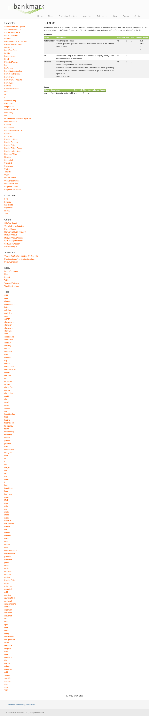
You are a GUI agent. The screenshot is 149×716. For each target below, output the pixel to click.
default (7, 373)
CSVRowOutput (10, 223)
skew (6, 622)
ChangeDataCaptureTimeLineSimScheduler (21, 256)
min (5, 509)
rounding (7, 595)
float (6, 417)
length (6, 479)
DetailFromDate (10, 50)
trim (5, 660)
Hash (6, 92)
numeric (7, 536)
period (6, 562)
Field (6, 274)
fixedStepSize (9, 414)
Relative (7, 157)
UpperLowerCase (11, 184)
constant (7, 343)
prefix (6, 568)
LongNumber (9, 107)
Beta (6, 199)
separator (8, 610)
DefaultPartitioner (11, 271)
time (6, 654)
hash (6, 447)
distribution (8, 393)
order (6, 542)
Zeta (6, 214)
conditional (8, 340)
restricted (7, 589)
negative (7, 521)
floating (7, 420)
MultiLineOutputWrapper (13, 238)
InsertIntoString (10, 101)
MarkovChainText (11, 110)
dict (5, 378)
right (6, 592)
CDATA (7, 319)
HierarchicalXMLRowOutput (15, 232)
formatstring (9, 432)
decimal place (9, 367)
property (7, 574)
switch (6, 642)
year (6, 690)
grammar (7, 444)
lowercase (8, 494)
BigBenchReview (11, 35)
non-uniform (9, 524)
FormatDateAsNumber (13, 71)
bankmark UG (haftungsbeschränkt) (26, 9)
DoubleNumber (10, 56)
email (6, 402)
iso (5, 470)
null (5, 530)
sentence (7, 607)
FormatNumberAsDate (13, 80)
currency (7, 346)
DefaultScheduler (11, 262)
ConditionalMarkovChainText (15, 41)
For (5, 65)
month (6, 515)
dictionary (8, 381)
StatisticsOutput (10, 247)
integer (7, 467)
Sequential (8, 160)
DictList (7, 53)
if (4, 461)
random (7, 577)
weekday (7, 681)
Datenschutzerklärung (16, 705)
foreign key (8, 426)
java (6, 473)
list (5, 482)
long (6, 491)
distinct (7, 390)
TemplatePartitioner (11, 283)
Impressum (30, 705)
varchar (7, 675)
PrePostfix (8, 133)
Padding (7, 124)
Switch (6, 169)
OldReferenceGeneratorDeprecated (18, 118)
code (6, 334)
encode (7, 408)
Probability (8, 136)
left (5, 476)
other (6, 548)
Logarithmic (8, 208)
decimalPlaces (10, 369)
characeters (9, 322)
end (5, 411)
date (6, 355)
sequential (8, 616)
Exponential (9, 205)
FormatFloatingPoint (12, 74)
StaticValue (8, 166)
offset (6, 539)
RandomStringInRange (13, 148)
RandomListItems (11, 139)
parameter (8, 559)
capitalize (8, 313)
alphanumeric (9, 304)
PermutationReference (13, 130)
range (6, 583)
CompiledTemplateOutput (14, 226)
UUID (6, 175)
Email (6, 59)
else (6, 399)
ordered (7, 545)
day (5, 361)
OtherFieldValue (10, 121)
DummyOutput (10, 229)
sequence (8, 613)
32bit (6, 295)
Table (6, 280)
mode (6, 512)
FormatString (9, 83)
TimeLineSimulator (11, 286)
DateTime (8, 47)
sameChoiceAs (10, 604)
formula (7, 438)
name (6, 518)
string (6, 634)
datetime (7, 358)
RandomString (10, 145)
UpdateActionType (11, 181)
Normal (7, 211)
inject (6, 465)
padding (7, 556)
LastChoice (8, 104)
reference (8, 586)
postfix (6, 565)
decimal (7, 364)
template (7, 648)
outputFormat (9, 553)
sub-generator (9, 640)
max (6, 503)
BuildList (7, 38)
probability (8, 571)
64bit (6, 298)
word (6, 687)
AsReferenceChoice (12, 32)
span (6, 625)
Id (5, 95)
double (7, 396)
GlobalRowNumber (11, 89)
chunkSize (8, 331)
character (8, 325)
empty (6, 405)
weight (6, 684)
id (5, 459)
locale (6, 485)
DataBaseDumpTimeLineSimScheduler (19, 259)
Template (7, 172)
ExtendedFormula (11, 62)
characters (8, 328)
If (4, 98)
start (6, 628)
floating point (9, 423)
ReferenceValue (10, 154)
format (6, 429)
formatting (8, 435)
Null (5, 116)
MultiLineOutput (10, 235)
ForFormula (8, 68)
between (7, 307)
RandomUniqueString (12, 151)
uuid (6, 672)
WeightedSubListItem (12, 190)
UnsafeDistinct (10, 178)
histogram (8, 453)
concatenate (9, 337)
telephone (8, 645)
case (6, 316)
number (7, 533)
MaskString (8, 113)
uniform (7, 663)
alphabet (7, 301)
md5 (6, 506)
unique (7, 666)
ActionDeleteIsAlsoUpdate (14, 26)
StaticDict (8, 163)
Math (6, 500)
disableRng (8, 387)
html (6, 455)
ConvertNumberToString (13, 44)
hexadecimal (9, 450)
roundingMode (10, 598)
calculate (7, 310)
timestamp (8, 657)
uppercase (8, 669)
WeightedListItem (11, 187)
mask (6, 497)
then (6, 651)
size (5, 619)
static (6, 631)
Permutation (9, 127)
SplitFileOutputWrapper (13, 241)
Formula (7, 86)
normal (7, 527)
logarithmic (8, 488)
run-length (8, 601)
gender (7, 441)
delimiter (7, 375)
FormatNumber (10, 77)
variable (7, 678)
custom (7, 349)
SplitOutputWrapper (12, 244)
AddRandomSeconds (12, 30)
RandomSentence (11, 142)
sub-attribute (9, 637)
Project (7, 277)
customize (8, 352)
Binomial (7, 202)
